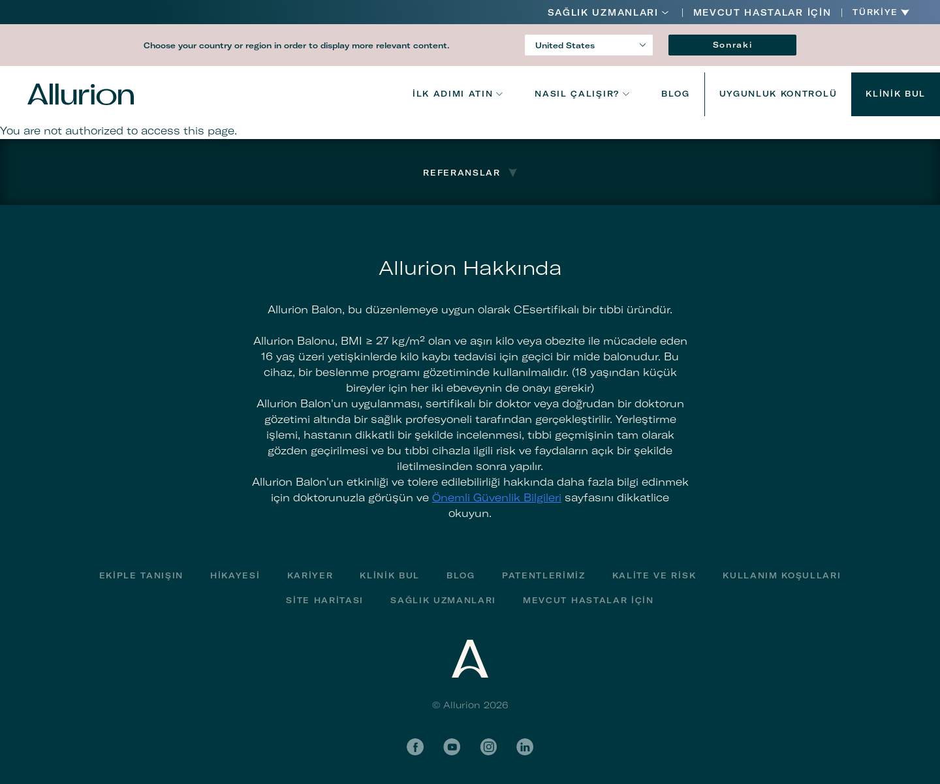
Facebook (415, 746)
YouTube (451, 746)
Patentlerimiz (544, 575)
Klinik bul (896, 94)
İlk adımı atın (453, 94)
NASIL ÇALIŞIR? (577, 94)
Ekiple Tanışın (141, 575)
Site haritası (325, 600)
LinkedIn (524, 746)
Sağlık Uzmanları (603, 12)
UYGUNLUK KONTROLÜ (778, 94)
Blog (675, 94)
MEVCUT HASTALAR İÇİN (762, 12)
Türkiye (875, 12)
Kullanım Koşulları (782, 575)
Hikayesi (235, 575)
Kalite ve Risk (654, 575)
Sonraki (733, 45)
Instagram (488, 746)
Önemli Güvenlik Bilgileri (496, 497)
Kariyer (310, 575)
